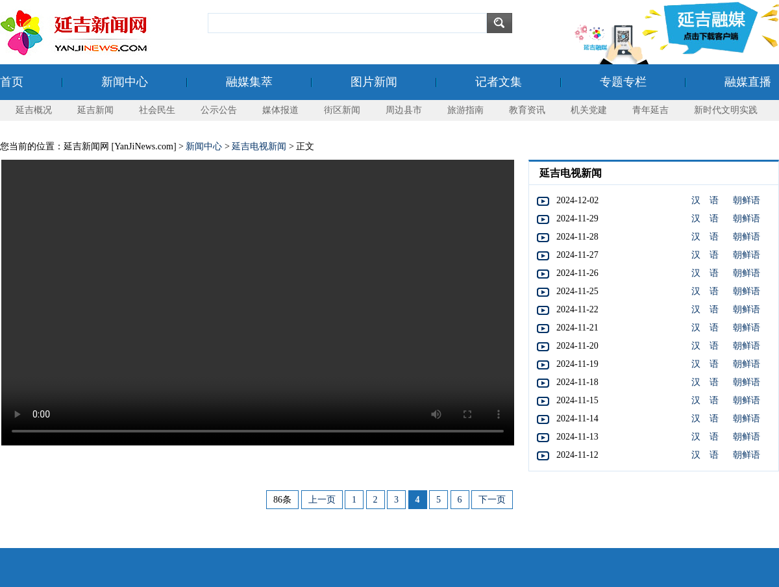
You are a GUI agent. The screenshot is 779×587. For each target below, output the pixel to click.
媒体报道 (280, 110)
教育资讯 (527, 110)
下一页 (492, 500)
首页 (11, 81)
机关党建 (589, 110)
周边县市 (404, 110)
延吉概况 (34, 110)
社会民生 (157, 110)
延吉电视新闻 (259, 146)
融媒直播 (747, 81)
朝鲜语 (746, 200)
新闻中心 (124, 81)
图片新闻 (374, 81)
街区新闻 (342, 110)
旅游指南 (465, 110)
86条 (282, 500)
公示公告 (219, 110)
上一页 (322, 500)
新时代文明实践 (726, 110)
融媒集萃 (249, 81)
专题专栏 (623, 81)
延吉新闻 (95, 110)
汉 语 (705, 200)
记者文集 (498, 81)
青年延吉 (650, 110)
